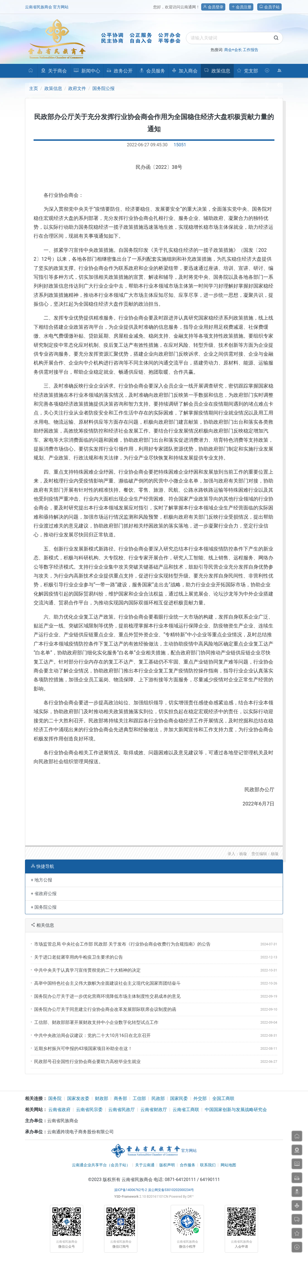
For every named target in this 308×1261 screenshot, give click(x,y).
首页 (30, 73)
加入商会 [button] (185, 71)
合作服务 (187, 1165)
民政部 (158, 1098)
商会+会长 (233, 49)
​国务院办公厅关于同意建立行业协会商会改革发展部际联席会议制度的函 (105, 1009)
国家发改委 (78, 1098)
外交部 (200, 1098)
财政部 (101, 1098)
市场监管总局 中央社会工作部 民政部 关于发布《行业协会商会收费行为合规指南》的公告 (122, 944)
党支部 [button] (247, 71)
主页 (33, 88)
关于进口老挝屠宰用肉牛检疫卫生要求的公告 (78, 957)
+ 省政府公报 (44, 893)
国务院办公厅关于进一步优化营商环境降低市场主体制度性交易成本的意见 (107, 996)
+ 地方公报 (41, 880)
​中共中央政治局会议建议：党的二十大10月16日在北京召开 (92, 1035)
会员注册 (241, 7)
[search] (234, 38)
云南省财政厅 (153, 1109)
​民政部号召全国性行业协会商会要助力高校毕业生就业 (87, 1061)
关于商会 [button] (54, 71)
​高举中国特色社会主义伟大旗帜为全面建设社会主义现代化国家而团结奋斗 (107, 983)
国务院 (55, 1098)
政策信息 (53, 88)
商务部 (120, 1098)
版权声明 (167, 1165)
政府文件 (77, 88)
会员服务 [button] (152, 71)
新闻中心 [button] (87, 71)
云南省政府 (59, 1109)
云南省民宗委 (89, 1109)
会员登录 (213, 7)
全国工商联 (223, 1098)
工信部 (139, 1098)
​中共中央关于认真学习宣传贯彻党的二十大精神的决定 (87, 970)
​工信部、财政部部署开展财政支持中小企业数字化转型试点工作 (96, 1022)
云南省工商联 (186, 1109)
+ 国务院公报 (44, 907)
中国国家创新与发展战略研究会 (236, 1109)
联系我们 (208, 1165)
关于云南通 (145, 1165)
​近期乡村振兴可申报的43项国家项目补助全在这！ (83, 1048)
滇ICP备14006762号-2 (130, 1190)
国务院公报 (103, 88)
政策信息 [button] (217, 71)
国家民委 (179, 1098)
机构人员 (279, 73)
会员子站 (269, 7)
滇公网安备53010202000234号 (171, 1190)
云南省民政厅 (121, 1109)
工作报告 (250, 49)
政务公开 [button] (119, 71)
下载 (267, 73)
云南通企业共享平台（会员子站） (101, 1165)
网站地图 (228, 1165)
